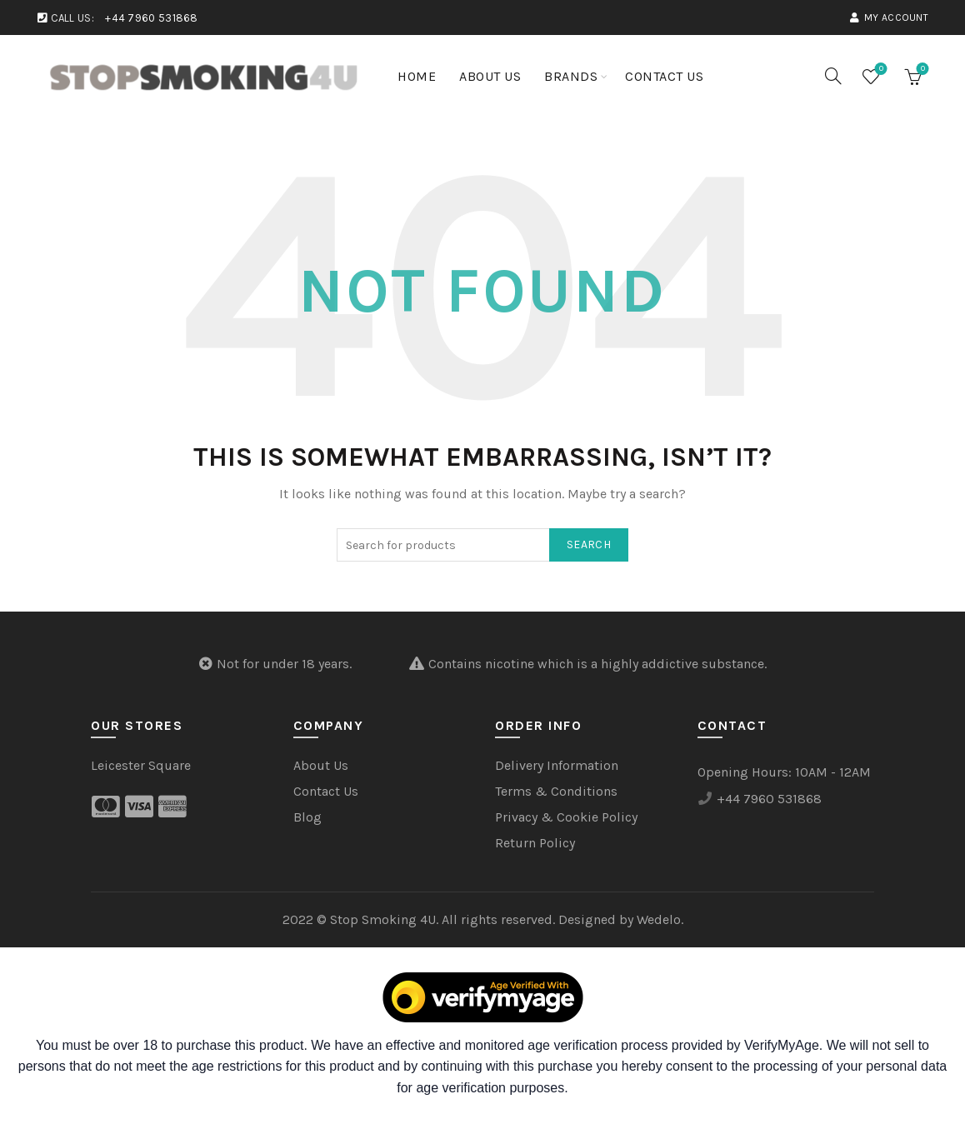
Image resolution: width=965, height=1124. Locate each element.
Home (417, 76)
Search (589, 544)
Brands (571, 76)
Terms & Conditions (556, 791)
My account (888, 17)
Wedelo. (660, 919)
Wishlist (879, 69)
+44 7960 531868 (151, 18)
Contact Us (664, 76)
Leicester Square (141, 765)
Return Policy (535, 843)
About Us (490, 76)
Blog (307, 817)
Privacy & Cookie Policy (566, 817)
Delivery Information (556, 765)
